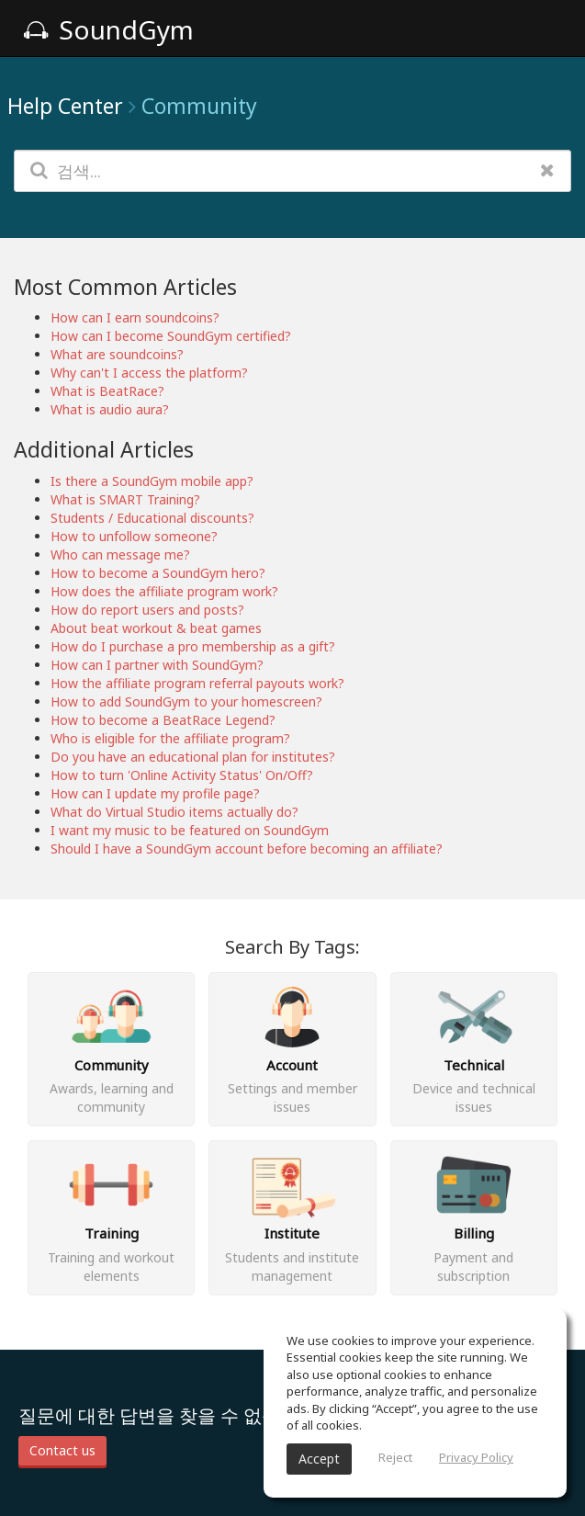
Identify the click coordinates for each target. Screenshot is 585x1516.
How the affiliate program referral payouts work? (197, 683)
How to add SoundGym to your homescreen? (186, 701)
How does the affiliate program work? (164, 591)
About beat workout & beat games (156, 628)
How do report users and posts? (147, 609)
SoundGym (108, 29)
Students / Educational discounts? (152, 517)
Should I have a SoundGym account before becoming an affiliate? (247, 848)
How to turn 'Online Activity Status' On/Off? (182, 775)
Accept (319, 1458)
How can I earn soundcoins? (135, 317)
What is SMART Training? (125, 499)
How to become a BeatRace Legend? (163, 720)
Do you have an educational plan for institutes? (193, 756)
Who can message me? (120, 554)
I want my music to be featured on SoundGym (190, 830)
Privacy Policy (476, 1457)
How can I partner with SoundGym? (157, 664)
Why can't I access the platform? (149, 372)
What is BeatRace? (107, 391)
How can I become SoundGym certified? (171, 336)
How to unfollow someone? (134, 536)
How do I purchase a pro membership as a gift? (193, 646)
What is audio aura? (110, 409)
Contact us (62, 1450)
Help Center (65, 105)
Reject (395, 1457)
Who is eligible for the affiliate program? (170, 738)
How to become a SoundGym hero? (158, 573)
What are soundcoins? (117, 354)
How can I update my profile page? (155, 793)
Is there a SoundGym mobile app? (152, 481)
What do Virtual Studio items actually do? (174, 811)
